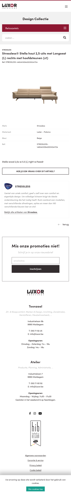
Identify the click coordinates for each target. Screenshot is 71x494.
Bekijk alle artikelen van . (21, 212)
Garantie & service (35, 460)
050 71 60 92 (36, 383)
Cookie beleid (35, 470)
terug (65, 224)
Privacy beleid (36, 465)
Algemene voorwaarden (35, 455)
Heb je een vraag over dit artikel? (35, 171)
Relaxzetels (35, 28)
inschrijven (35, 268)
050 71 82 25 (36, 330)
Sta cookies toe (35, 489)
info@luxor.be (36, 333)
